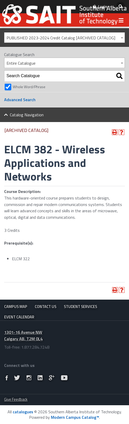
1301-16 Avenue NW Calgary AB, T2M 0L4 (23, 335)
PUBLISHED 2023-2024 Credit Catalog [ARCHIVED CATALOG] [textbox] (60, 38)
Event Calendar (19, 317)
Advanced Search (20, 99)
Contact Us (45, 307)
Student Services (80, 307)
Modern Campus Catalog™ (75, 417)
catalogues (23, 412)
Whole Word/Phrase (29, 87)
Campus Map (15, 307)
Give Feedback (16, 399)
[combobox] (64, 37)
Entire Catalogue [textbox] (21, 63)
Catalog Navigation (27, 115)
